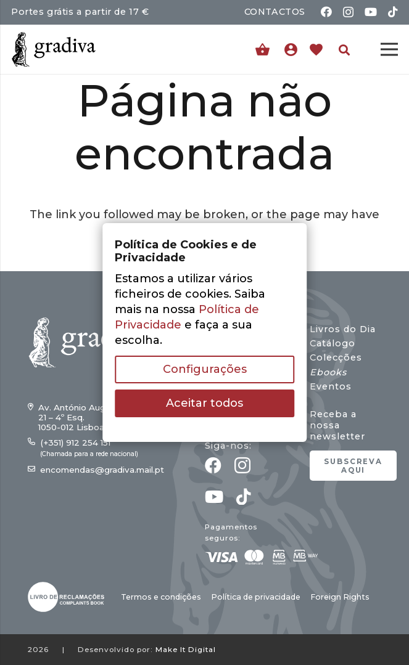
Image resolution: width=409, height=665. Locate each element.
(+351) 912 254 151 (75, 442)
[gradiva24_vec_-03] (66, 597)
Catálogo (332, 343)
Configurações (205, 369)
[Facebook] (326, 11)
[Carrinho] (262, 50)
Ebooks (328, 372)
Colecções (336, 357)
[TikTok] (393, 11)
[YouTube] (371, 11)
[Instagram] (348, 12)
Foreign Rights (340, 597)
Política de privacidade (255, 597)
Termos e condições (161, 597)
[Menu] (389, 49)
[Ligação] (294, 49)
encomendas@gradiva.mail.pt (102, 470)
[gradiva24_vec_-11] (53, 49)
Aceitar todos (204, 403)
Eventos (331, 386)
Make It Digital (185, 649)
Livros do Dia (343, 329)
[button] (344, 50)
